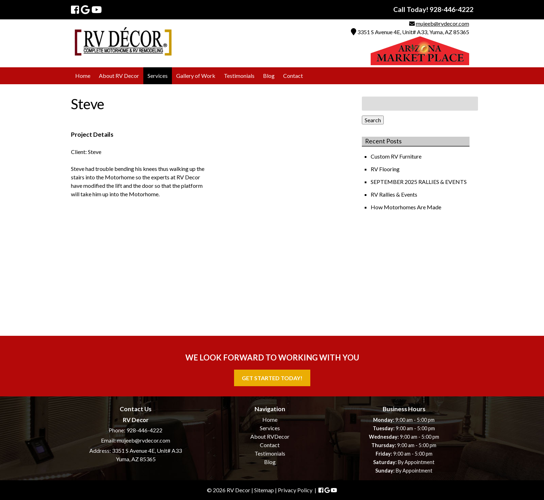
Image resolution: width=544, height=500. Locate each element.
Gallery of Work (195, 75)
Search (373, 120)
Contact (293, 75)
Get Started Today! (272, 378)
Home (82, 75)
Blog (269, 75)
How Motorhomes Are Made (406, 207)
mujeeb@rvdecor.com (442, 23)
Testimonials (239, 75)
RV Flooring (386, 169)
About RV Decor (119, 75)
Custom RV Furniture (397, 156)
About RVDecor (269, 436)
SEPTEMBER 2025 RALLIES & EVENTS (419, 181)
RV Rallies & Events (394, 194)
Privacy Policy (295, 490)
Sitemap (264, 490)
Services (158, 75)
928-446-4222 (144, 430)
